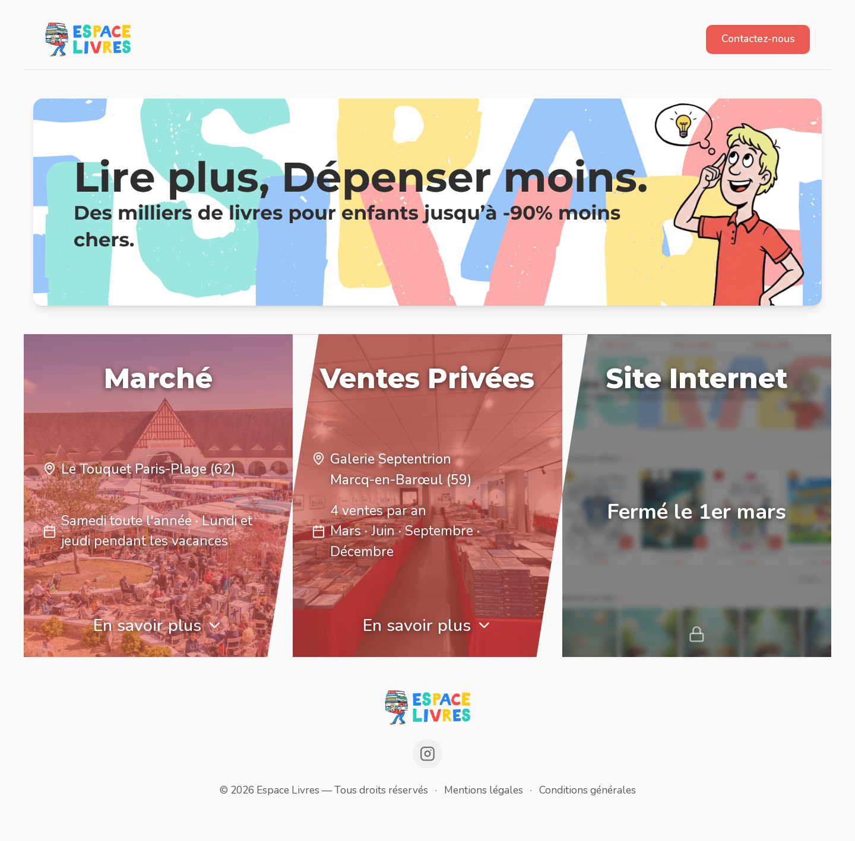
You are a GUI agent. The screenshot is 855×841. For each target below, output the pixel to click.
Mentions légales (483, 790)
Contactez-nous (757, 39)
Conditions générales (587, 790)
